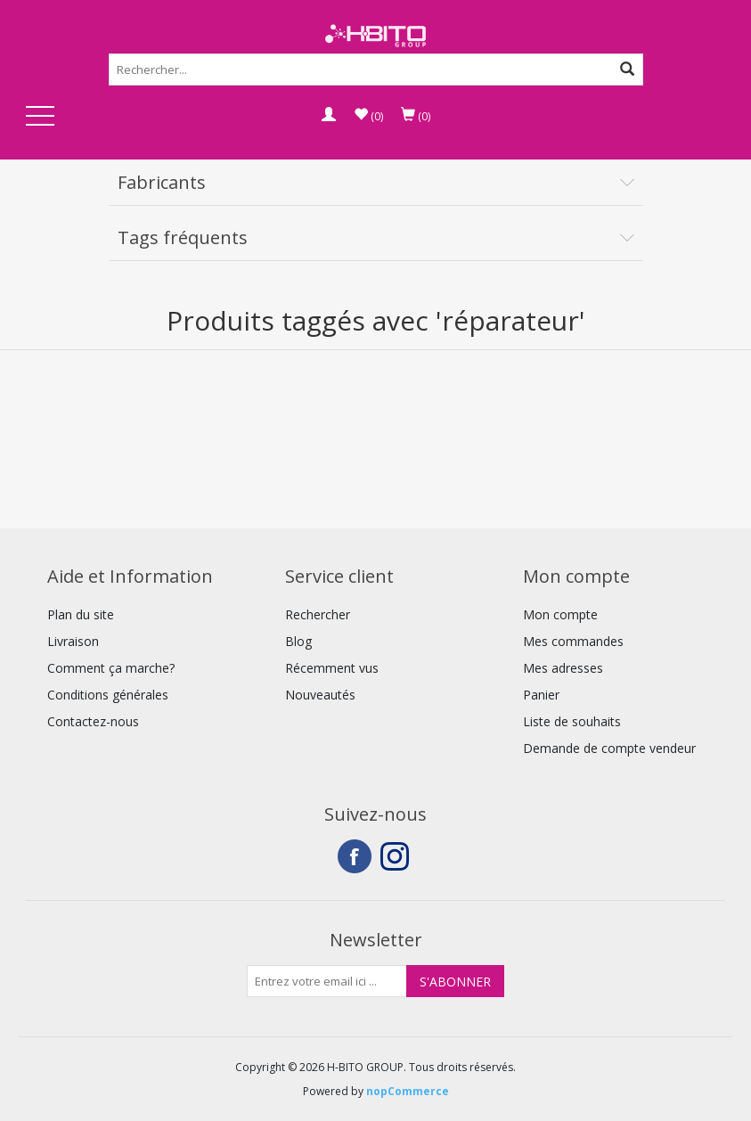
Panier (541, 694)
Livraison (73, 641)
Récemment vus (332, 667)
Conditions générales (107, 694)
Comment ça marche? (111, 667)
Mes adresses (563, 667)
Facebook (354, 856)
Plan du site (80, 614)
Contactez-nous (93, 721)
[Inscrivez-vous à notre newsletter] (327, 981)
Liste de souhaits (572, 721)
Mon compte (560, 614)
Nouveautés (320, 694)
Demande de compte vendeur (609, 748)
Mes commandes (573, 641)
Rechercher (317, 614)
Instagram (397, 856)
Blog (298, 641)
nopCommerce (407, 1091)
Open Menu (40, 117)
